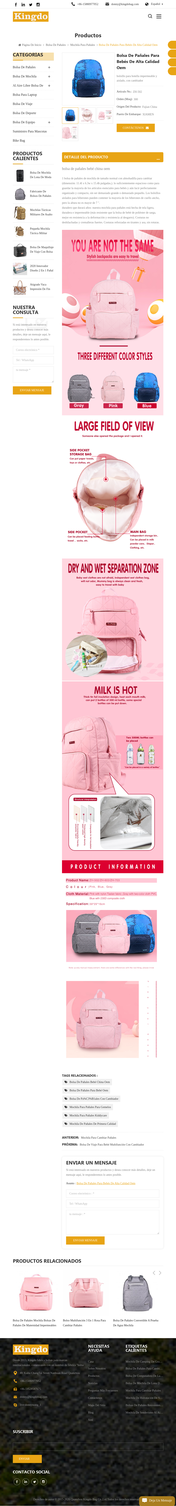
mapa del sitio (97, 1405)
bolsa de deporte (24, 113)
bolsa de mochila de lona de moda (40, 175)
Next (160, 1261)
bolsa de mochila (25, 76)
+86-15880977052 (88, 4)
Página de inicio (29, 45)
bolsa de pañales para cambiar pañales (144, 1368)
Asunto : (100, 1183)
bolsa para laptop (25, 95)
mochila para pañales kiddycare (88, 1115)
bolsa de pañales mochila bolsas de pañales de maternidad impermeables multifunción (34, 1323)
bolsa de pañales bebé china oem (90, 1082)
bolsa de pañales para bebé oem (89, 1090)
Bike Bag (19, 141)
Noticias (93, 1383)
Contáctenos (136, 128)
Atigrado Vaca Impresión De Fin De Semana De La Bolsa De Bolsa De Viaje (41, 287)
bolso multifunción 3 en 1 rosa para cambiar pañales (84, 1323)
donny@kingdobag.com (125, 4)
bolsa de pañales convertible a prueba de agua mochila (135, 1323)
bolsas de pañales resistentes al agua (144, 1405)
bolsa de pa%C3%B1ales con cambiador (94, 1099)
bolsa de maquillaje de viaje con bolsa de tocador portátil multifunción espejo (42, 250)
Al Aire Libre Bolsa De (28, 86)
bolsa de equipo (24, 122)
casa (91, 1361)
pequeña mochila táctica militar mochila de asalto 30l (41, 231)
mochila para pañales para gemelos (90, 1107)
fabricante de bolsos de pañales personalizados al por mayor (40, 194)
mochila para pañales (82, 45)
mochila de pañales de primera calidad (93, 1124)
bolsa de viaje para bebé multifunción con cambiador (112, 1144)
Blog (91, 1412)
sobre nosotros (97, 1368)
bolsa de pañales (56, 45)
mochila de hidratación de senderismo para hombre (144, 1398)
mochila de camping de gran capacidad (144, 1361)
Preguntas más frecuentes (103, 1390)
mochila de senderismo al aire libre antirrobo (144, 1412)
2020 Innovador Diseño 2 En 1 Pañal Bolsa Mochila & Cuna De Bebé (41, 269)
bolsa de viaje (23, 104)
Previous (154, 1261)
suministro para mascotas (30, 131)
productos (94, 1376)
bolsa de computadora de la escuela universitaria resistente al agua (144, 1376)
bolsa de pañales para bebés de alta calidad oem (105, 1183)
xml (90, 1420)
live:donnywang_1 (30, 1405)
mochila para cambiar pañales (98, 1137)
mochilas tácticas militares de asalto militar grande (41, 213)
